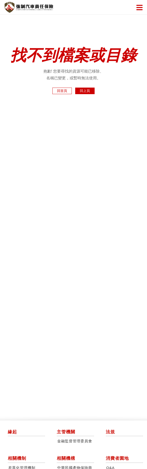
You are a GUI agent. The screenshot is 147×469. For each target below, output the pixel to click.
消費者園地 (117, 458)
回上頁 (85, 91)
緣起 (12, 431)
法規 (110, 431)
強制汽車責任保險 (29, 7)
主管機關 (66, 431)
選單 (139, 7)
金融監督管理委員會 (74, 441)
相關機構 (66, 458)
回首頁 (62, 91)
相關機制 (17, 458)
